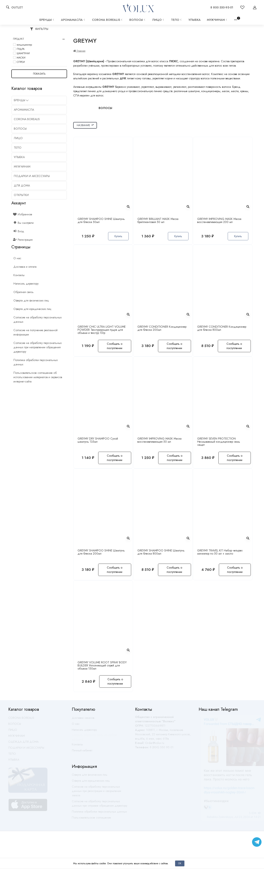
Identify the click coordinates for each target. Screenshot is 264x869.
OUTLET (17, 7)
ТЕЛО (176, 20)
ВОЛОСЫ (137, 20)
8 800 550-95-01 (221, 7)
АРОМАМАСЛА (73, 20)
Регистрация (23, 240)
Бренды (47, 20)
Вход (18, 231)
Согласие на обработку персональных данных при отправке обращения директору (99, 805)
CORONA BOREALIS (107, 20)
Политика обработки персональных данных (99, 813)
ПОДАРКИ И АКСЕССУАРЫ (26, 749)
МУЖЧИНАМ (217, 20)
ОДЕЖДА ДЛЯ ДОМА (23, 743)
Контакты (77, 746)
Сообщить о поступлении (114, 346)
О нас (76, 726)
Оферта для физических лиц (89, 776)
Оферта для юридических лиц (91, 782)
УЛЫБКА (195, 20)
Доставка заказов (83, 720)
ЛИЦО (158, 20)
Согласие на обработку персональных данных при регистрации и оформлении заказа (96, 792)
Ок (179, 863)
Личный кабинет (82, 752)
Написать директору (84, 731)
